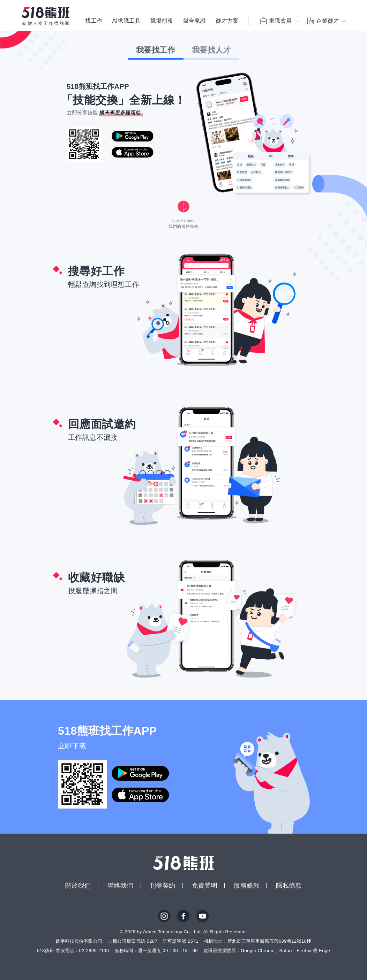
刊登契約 (162, 885)
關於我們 (78, 885)
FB (183, 916)
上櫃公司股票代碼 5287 (132, 941)
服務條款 (247, 885)
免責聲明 (205, 885)
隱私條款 (289, 885)
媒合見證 (194, 21)
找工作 (93, 21)
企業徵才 (322, 21)
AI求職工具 (126, 21)
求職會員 (275, 21)
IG (164, 916)
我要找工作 (155, 50)
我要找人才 (211, 50)
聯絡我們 (120, 885)
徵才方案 (227, 21)
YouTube (202, 916)
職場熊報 (161, 21)
